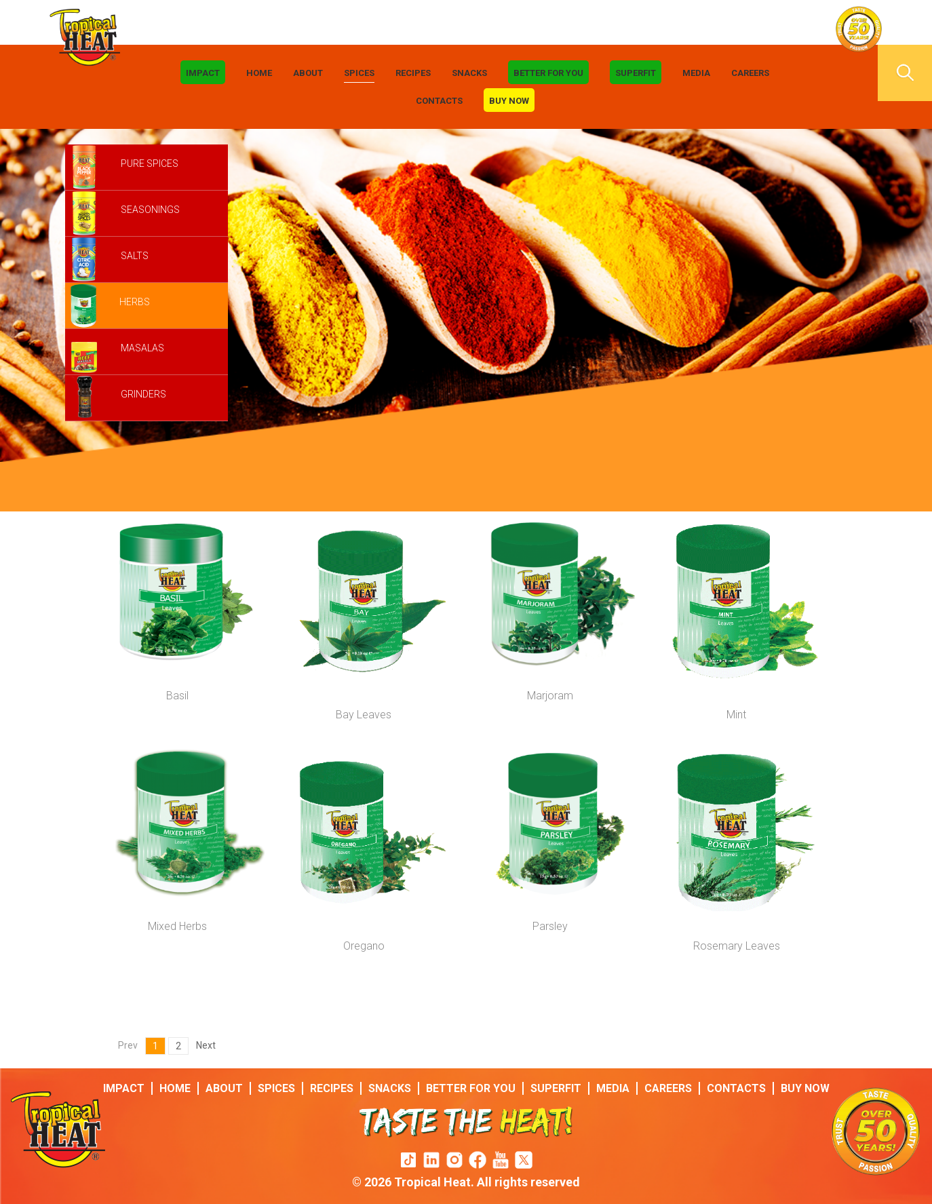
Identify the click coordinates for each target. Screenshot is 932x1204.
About (308, 73)
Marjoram (550, 695)
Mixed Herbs (177, 926)
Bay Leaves (363, 714)
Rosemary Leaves (736, 945)
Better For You (548, 73)
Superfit (635, 73)
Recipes (413, 73)
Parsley (550, 926)
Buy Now (509, 101)
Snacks (469, 73)
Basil (177, 695)
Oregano (364, 945)
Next (206, 1045)
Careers (750, 73)
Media (696, 73)
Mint (736, 714)
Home (259, 73)
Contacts (439, 101)
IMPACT (203, 73)
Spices (359, 73)
